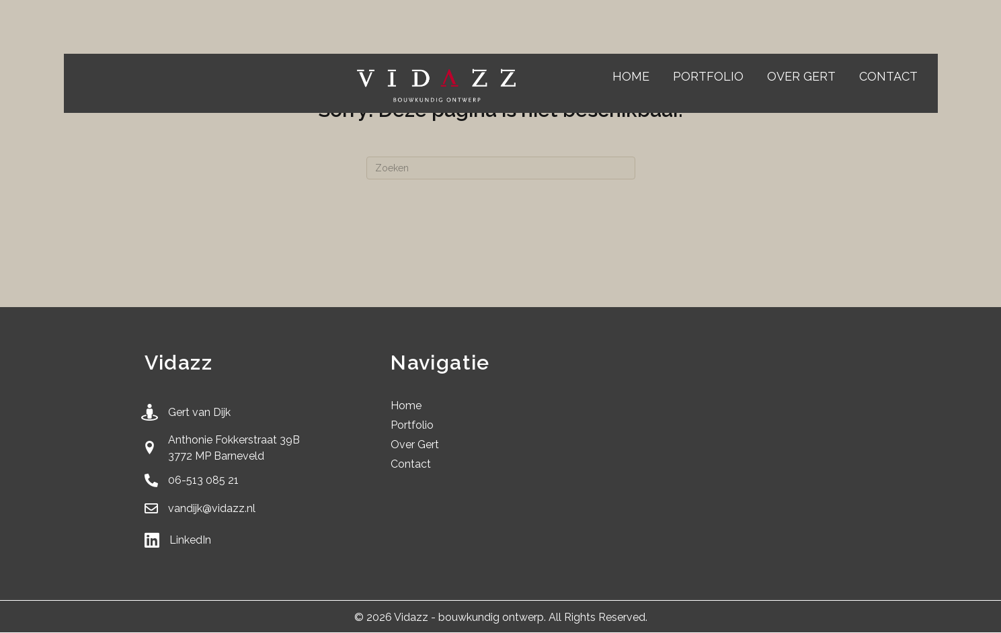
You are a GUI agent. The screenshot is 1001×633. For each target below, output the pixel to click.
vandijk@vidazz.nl (211, 508)
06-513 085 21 (203, 480)
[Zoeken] (500, 168)
